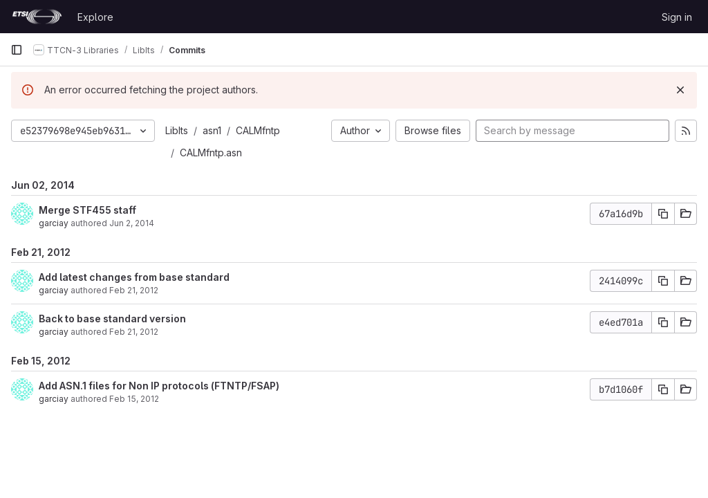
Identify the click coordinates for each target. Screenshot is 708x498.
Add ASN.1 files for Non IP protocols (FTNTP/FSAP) (159, 385)
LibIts (176, 130)
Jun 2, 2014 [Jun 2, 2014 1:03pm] (131, 223)
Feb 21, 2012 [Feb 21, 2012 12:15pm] (133, 290)
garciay (53, 223)
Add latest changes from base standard (134, 277)
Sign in (677, 17)
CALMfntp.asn (211, 152)
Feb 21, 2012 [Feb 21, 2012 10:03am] (133, 331)
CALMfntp (258, 130)
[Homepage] (37, 17)
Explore (95, 17)
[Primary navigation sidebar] (17, 50)
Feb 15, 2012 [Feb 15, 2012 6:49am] (134, 399)
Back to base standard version (112, 318)
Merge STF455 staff (87, 210)
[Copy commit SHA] (663, 214)
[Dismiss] (680, 90)
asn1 (212, 130)
